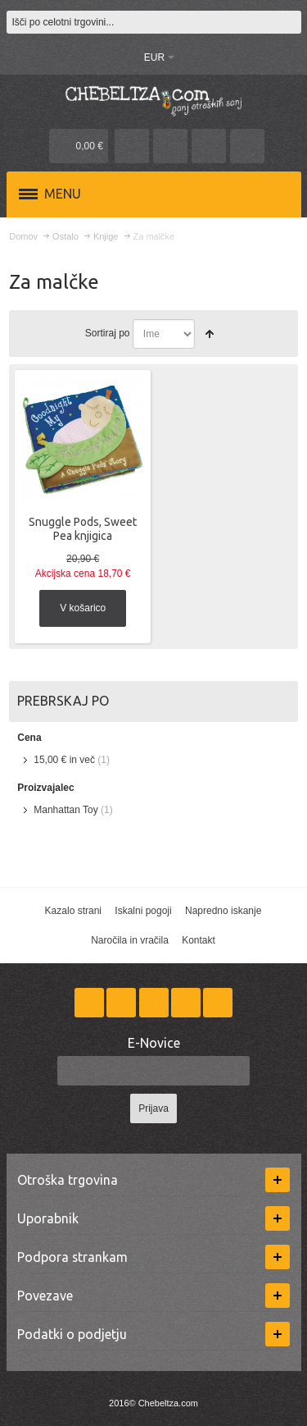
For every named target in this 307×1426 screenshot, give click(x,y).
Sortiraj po (107, 333)
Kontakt (198, 940)
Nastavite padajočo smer (209, 334)
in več (64, 760)
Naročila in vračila (130, 940)
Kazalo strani (73, 910)
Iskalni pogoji (143, 910)
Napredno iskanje (223, 910)
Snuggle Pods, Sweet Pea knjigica (83, 528)
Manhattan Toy (66, 810)
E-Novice (154, 1042)
